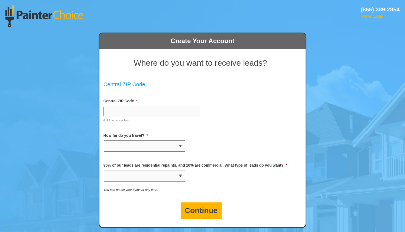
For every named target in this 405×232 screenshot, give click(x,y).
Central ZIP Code (120, 101)
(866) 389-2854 (380, 9)
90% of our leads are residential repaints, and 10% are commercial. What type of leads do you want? (195, 165)
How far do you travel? (125, 135)
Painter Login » (373, 16)
